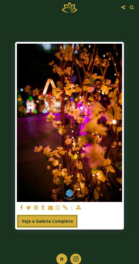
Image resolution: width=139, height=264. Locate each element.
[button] (6, 7)
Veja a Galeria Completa (47, 221)
